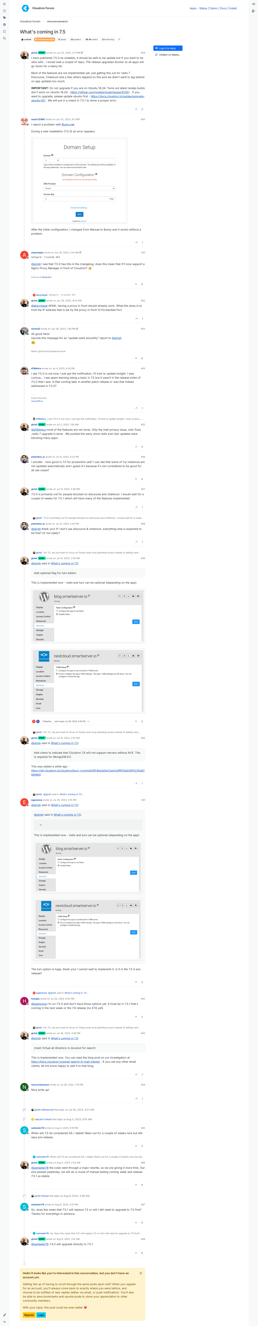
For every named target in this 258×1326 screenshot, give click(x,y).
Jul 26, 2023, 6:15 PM (64, 800)
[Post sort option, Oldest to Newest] (168, 55)
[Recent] (4, 11)
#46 (143, 1162)
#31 (143, 252)
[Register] (253, 11)
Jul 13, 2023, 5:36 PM (68, 489)
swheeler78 (37, 1128)
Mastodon (46, 277)
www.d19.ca (37, 401)
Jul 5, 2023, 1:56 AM (68, 424)
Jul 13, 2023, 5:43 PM (67, 523)
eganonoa (36, 800)
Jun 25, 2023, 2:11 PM (68, 52)
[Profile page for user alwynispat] (24, 255)
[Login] (253, 4)
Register (29, 1314)
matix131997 (38, 119)
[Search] (4, 38)
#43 (143, 1033)
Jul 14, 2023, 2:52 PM (68, 738)
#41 (143, 800)
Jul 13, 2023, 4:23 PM (67, 456)
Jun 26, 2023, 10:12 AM (69, 300)
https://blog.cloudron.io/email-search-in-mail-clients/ (65, 1061)
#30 (143, 119)
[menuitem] (253, 4)
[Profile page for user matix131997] (24, 122)
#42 (143, 998)
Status (203, 8)
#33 (143, 328)
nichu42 (35, 328)
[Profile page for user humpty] (24, 1001)
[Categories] (4, 4)
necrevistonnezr (40, 1084)
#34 (143, 368)
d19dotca (36, 368)
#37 (143, 489)
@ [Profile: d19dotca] (38, 429)
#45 (143, 1128)
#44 (143, 1084)
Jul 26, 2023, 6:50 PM (62, 998)
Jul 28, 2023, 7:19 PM (71, 1084)
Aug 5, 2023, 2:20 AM (68, 1162)
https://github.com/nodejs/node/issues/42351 (100, 92)
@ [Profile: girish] (36, 264)
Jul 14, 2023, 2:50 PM (68, 558)
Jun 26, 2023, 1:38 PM (63, 328)
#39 (143, 558)
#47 (143, 1204)
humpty (35, 998)
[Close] (141, 1273)
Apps (193, 8)
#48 (143, 1239)
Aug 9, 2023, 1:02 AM (68, 1239)
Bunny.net (68, 124)
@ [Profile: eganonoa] (39, 1004)
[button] (4, 1315)
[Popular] (4, 24)
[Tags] (4, 18)
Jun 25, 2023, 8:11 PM (68, 119)
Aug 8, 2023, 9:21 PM (66, 1204)
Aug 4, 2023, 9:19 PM (66, 1128)
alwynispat (37, 252)
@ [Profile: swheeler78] (40, 1167)
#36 (143, 456)
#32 (143, 300)
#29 (143, 52)
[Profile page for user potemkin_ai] (24, 459)
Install (233, 8)
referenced (47, 1109)
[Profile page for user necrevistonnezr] (24, 1087)
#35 (143, 424)
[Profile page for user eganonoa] (24, 802)
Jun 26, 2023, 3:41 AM (66, 252)
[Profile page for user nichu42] (24, 331)
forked (48, 1119)
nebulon (39, 1119)
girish (34, 52)
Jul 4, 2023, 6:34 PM (63, 368)
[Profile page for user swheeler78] (24, 1130)
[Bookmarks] (4, 31)
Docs (223, 8)
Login (41, 1314)
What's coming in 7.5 (64, 563)
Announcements (44, 39)
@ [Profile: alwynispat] (39, 305)
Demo (214, 8)
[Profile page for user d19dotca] (24, 371)
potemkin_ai (38, 456)
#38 (143, 523)
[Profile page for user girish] (24, 55)
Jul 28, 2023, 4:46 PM (68, 1033)
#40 (143, 738)
